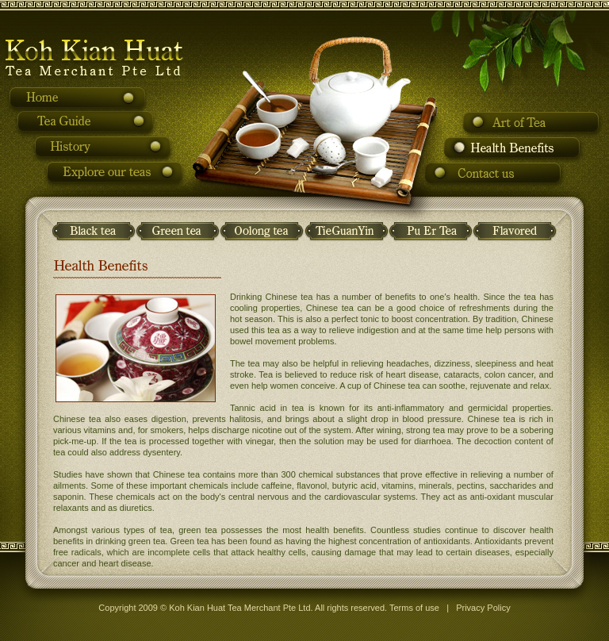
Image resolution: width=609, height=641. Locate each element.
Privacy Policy (483, 607)
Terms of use (414, 607)
